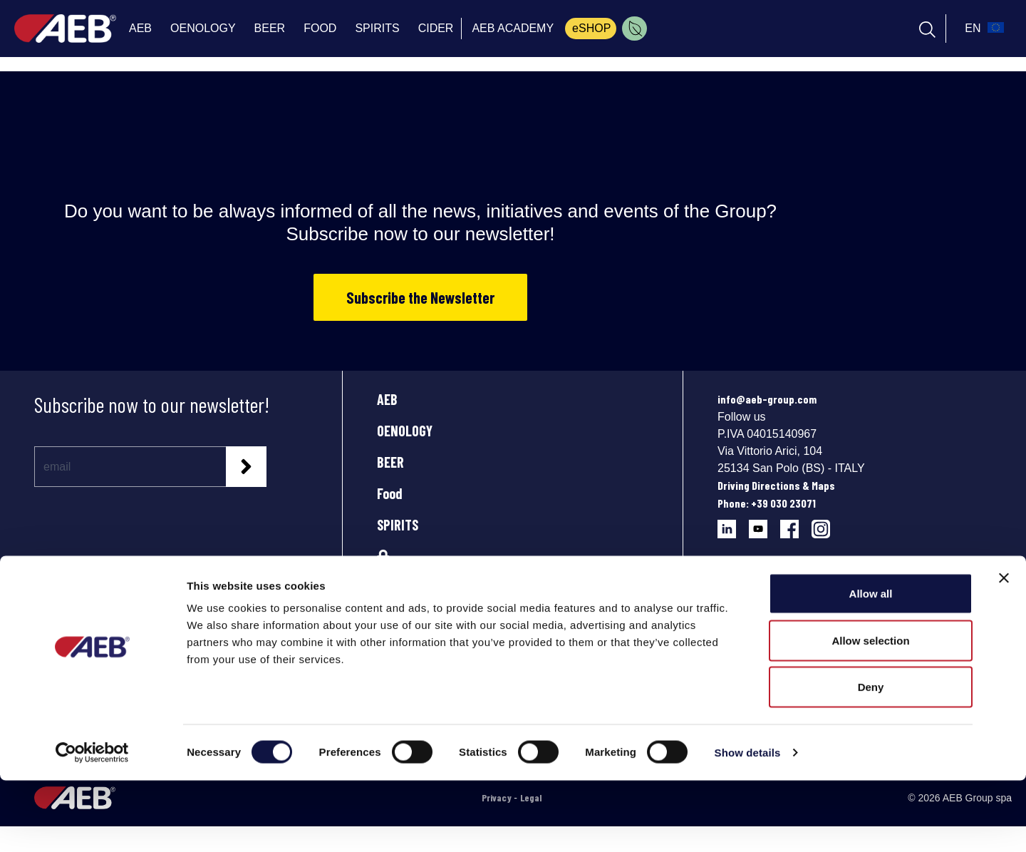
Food (390, 493)
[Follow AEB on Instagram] (826, 523)
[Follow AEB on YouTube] (764, 523)
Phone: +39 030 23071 (766, 503)
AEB (387, 399)
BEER (390, 462)
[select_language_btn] (982, 28)
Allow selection (870, 712)
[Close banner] (1004, 650)
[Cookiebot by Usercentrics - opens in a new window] (92, 824)
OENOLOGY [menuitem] (203, 28)
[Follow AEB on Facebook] (796, 523)
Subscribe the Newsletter (420, 297)
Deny (871, 758)
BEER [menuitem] (270, 28)
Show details (748, 824)
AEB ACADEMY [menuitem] (513, 28)
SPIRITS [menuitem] (377, 28)
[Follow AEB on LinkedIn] (733, 523)
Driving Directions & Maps (776, 485)
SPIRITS (397, 524)
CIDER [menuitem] (436, 28)
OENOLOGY (404, 430)
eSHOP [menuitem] (591, 28)
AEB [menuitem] (140, 28)
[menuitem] (634, 28)
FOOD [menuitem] (320, 28)
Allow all (871, 665)
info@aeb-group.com (767, 399)
